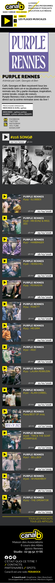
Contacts (14, 564)
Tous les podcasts (41, 518)
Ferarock (34, 572)
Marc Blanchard (45, 577)
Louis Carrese (30, 579)
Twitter (13, 121)
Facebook (14, 119)
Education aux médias (39, 11)
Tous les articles (41, 521)
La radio (32, 3)
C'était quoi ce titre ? (21, 561)
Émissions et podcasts (40, 8)
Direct (22, 16)
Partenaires (14, 567)
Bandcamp (14, 128)
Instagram (14, 123)
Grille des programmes (40, 6)
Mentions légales (45, 579)
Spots (31, 567)
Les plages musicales (32, 19)
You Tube (14, 126)
